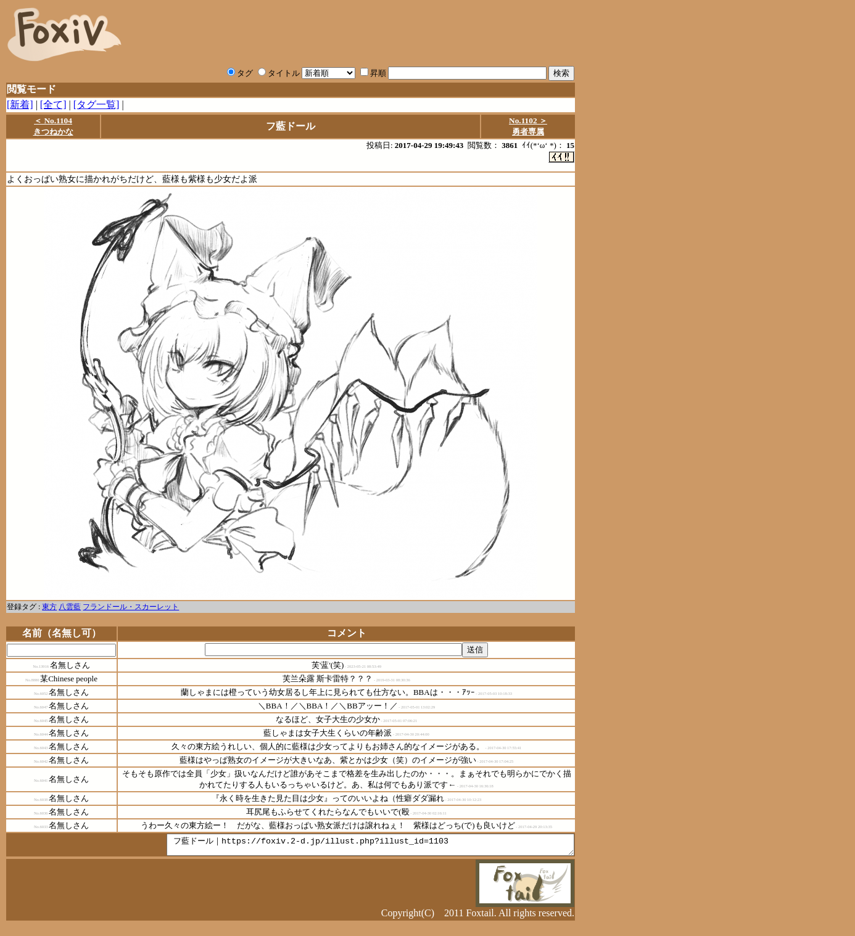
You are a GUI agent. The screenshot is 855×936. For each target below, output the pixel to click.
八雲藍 (70, 607)
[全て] (53, 104)
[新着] (20, 104)
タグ (240, 73)
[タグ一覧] (96, 104)
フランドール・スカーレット (131, 607)
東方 (49, 607)
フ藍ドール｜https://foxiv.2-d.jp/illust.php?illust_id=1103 (345, 847)
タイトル (279, 73)
